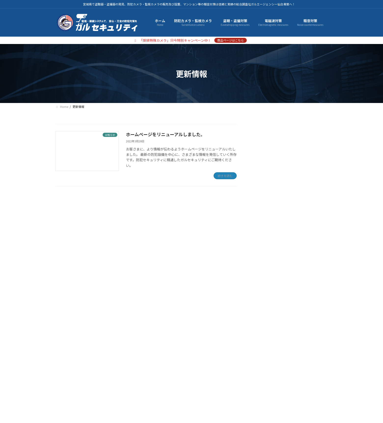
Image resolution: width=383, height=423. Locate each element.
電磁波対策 (264, 155)
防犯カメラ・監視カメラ (274, 134)
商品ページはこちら (230, 40)
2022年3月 (264, 274)
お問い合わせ (174, 377)
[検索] (322, 183)
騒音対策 (262, 164)
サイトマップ (142, 377)
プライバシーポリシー (103, 377)
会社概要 (68, 377)
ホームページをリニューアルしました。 (165, 134)
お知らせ (262, 250)
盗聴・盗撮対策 (268, 145)
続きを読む (225, 176)
